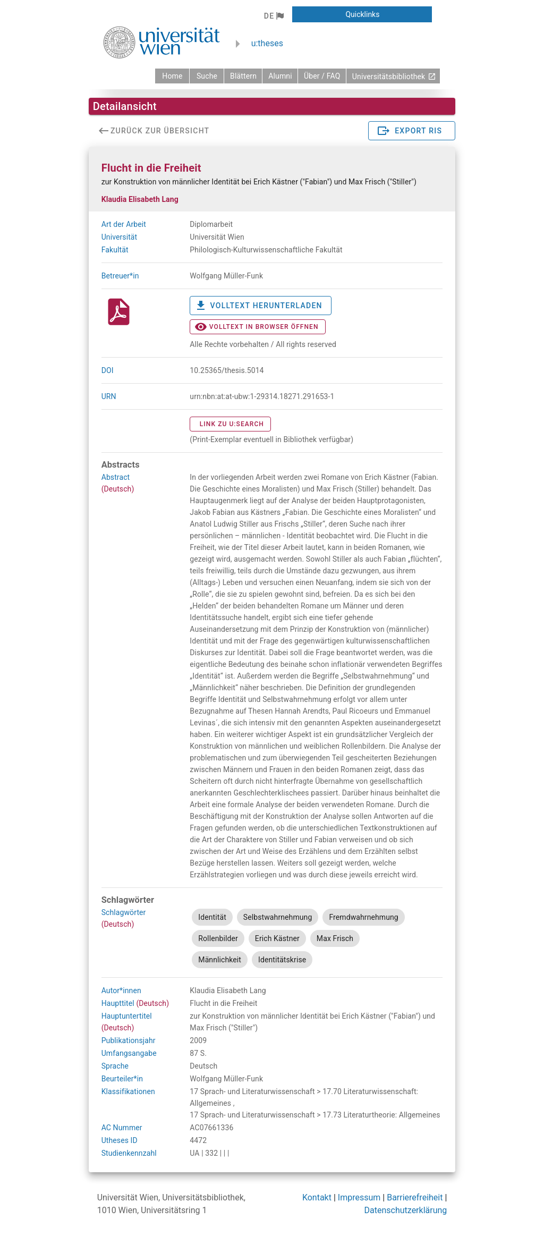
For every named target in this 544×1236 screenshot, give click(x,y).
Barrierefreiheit (415, 1197)
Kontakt (317, 1197)
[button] (274, 16)
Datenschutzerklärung (405, 1210)
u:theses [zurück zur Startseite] (267, 43)
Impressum (359, 1197)
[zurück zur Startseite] (172, 76)
